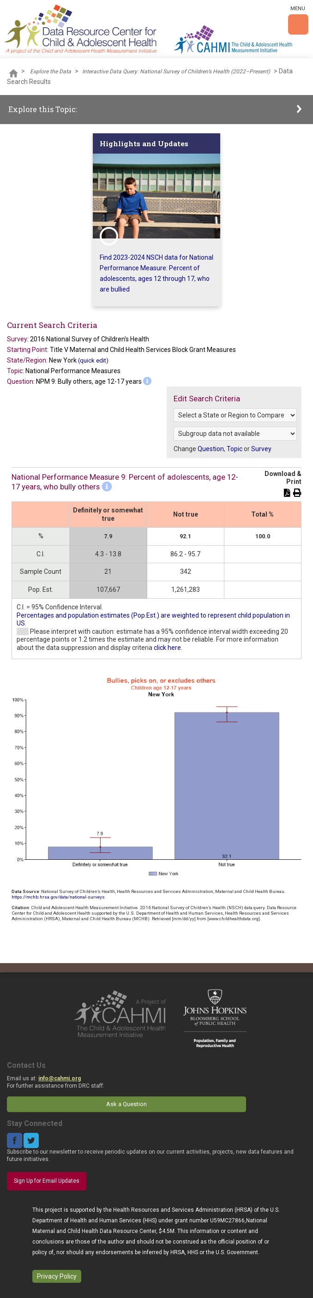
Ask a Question (126, 1104)
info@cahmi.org (59, 1078)
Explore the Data (50, 71)
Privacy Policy (57, 1276)
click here (167, 647)
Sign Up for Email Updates (46, 1181)
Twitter (31, 1140)
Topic (234, 449)
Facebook (14, 1140)
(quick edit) (93, 360)
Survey (261, 449)
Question (211, 449)
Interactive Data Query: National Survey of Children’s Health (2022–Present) (176, 71)
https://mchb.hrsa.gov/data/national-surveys (58, 896)
